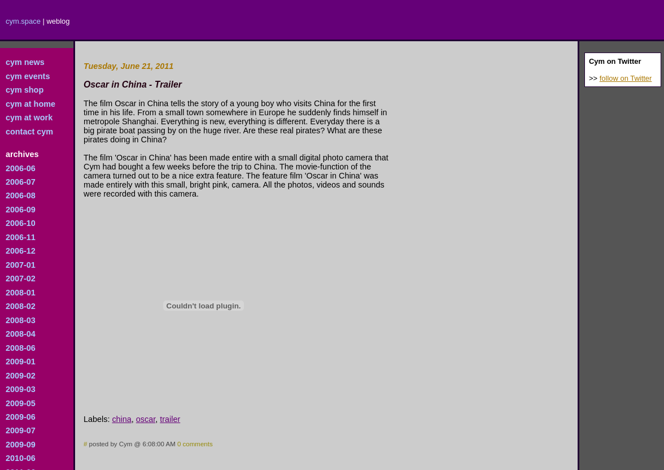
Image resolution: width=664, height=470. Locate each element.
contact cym (29, 131)
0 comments (195, 444)
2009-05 (21, 403)
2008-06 (21, 347)
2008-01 (21, 292)
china (121, 419)
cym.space (23, 21)
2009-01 (21, 361)
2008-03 (21, 320)
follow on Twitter (626, 78)
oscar (145, 419)
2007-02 (21, 278)
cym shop (24, 89)
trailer (170, 419)
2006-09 (21, 209)
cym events (28, 76)
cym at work (29, 117)
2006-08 (21, 195)
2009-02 (21, 375)
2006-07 (21, 181)
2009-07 (21, 430)
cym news (25, 62)
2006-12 (21, 250)
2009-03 (21, 389)
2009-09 (21, 444)
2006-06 (21, 168)
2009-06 (21, 416)
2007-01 (21, 264)
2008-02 (21, 306)
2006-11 (21, 237)
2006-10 (21, 223)
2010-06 (21, 458)
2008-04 (21, 333)
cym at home (30, 103)
